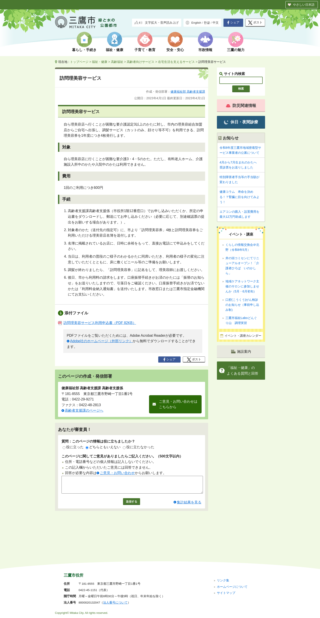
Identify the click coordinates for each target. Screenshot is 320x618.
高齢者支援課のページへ (84, 410)
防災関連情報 (241, 105)
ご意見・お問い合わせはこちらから (178, 404)
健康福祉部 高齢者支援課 (188, 91)
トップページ (79, 62)
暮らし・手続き (84, 50)
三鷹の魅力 (235, 50)
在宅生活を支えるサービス (176, 62)
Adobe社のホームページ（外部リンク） (101, 341)
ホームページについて (232, 557)
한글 (207, 22)
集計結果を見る (189, 505)
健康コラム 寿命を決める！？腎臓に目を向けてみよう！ (239, 197)
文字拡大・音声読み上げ (162, 22)
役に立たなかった (138, 447)
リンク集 (223, 551)
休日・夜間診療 (241, 122)
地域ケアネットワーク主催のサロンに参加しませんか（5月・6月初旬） (242, 286)
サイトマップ (226, 563)
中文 (216, 22)
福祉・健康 (114, 50)
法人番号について (115, 573)
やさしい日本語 (304, 4)
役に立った (73, 447)
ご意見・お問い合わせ (117, 473)
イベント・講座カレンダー (243, 335)
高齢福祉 (117, 62)
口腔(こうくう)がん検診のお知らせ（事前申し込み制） (242, 305)
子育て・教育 (144, 50)
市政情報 (205, 50)
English (196, 22)
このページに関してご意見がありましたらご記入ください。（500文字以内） (122, 456)
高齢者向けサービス (140, 62)
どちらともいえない (103, 447)
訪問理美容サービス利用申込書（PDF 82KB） (97, 323)
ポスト (255, 23)
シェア (233, 23)
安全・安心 (175, 50)
